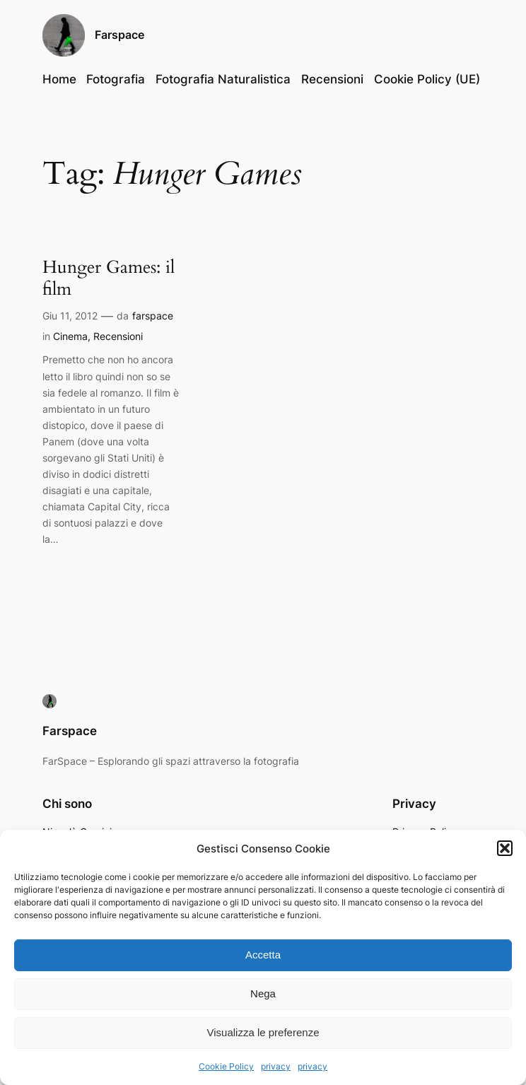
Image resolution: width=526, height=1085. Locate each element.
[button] (505, 848)
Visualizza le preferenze (263, 1032)
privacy (276, 1066)
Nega (263, 993)
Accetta (263, 955)
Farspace (119, 35)
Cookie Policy (226, 1066)
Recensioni (118, 336)
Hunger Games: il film (108, 278)
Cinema (70, 336)
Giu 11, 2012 (70, 316)
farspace (152, 316)
